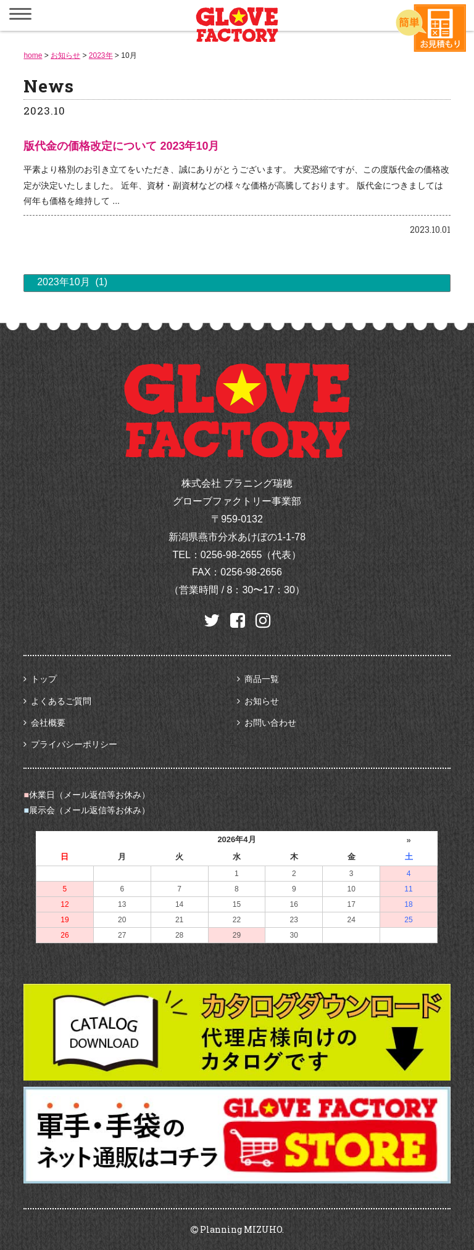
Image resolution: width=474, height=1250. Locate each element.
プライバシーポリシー (74, 744)
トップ (44, 679)
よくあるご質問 (61, 701)
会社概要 (48, 723)
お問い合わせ (270, 723)
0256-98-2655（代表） (251, 555)
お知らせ (261, 701)
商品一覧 (261, 679)
